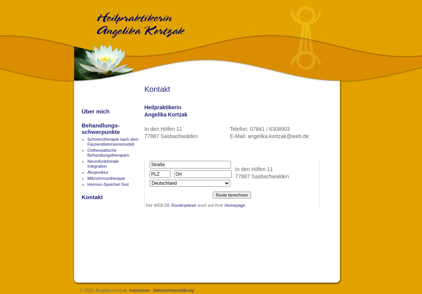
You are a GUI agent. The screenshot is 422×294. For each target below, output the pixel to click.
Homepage (234, 205)
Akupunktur (98, 172)
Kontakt (92, 197)
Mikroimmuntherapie (106, 178)
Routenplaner (183, 205)
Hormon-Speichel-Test (108, 184)
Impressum (139, 290)
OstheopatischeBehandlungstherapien (108, 152)
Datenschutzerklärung (173, 290)
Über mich (95, 111)
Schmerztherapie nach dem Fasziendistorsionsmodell (113, 141)
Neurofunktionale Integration (103, 163)
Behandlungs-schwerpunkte (101, 128)
